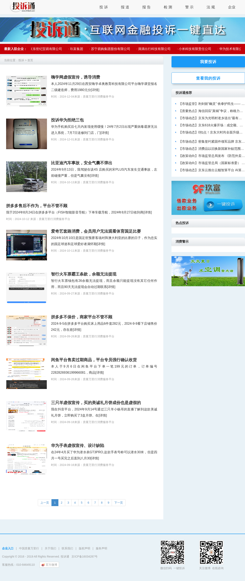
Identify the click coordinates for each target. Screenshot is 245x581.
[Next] (119, 502)
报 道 (125, 7)
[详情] (95, 90)
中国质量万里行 (29, 548)
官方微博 (49, 564)
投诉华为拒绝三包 (67, 120)
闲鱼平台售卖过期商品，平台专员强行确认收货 (94, 360)
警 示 (189, 7)
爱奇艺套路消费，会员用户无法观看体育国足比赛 (96, 231)
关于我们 (50, 548)
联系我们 (67, 548)
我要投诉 (208, 62)
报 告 (146, 7)
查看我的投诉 (208, 78)
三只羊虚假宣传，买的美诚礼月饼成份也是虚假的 (96, 402)
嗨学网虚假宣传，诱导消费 (75, 77)
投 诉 (103, 7)
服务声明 (101, 548)
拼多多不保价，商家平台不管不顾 (81, 317)
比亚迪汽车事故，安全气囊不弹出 (81, 163)
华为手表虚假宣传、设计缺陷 (77, 445)
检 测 (168, 7)
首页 (30, 60)
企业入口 (7, 548)
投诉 (21, 60)
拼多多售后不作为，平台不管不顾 (36, 205)
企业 (231, 7)
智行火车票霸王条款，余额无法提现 (83, 274)
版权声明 (84, 548)
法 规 (211, 7)
